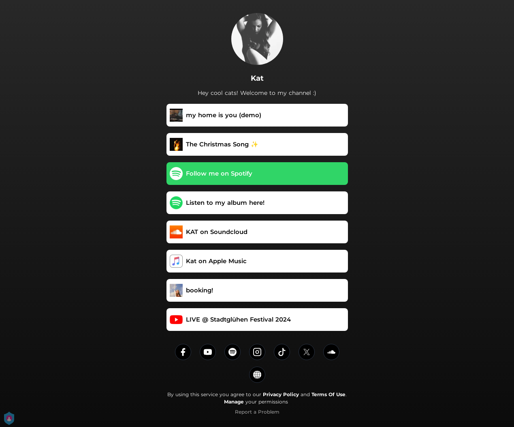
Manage (234, 402)
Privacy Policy (281, 394)
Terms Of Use (328, 394)
